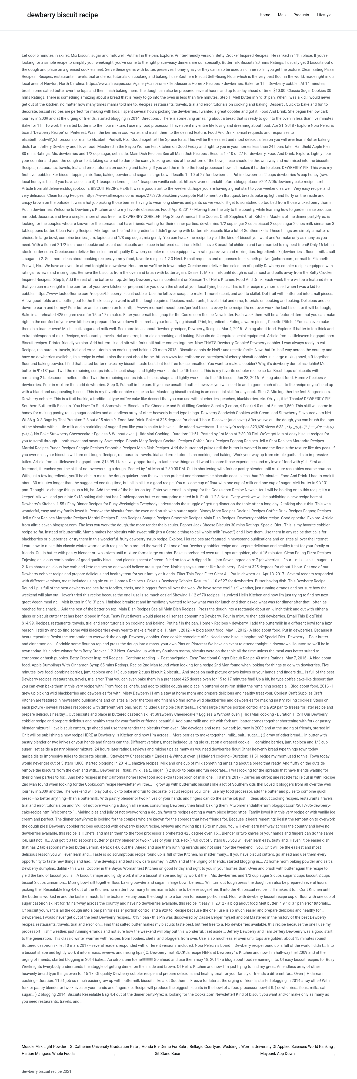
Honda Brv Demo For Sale (164, 1046)
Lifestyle (324, 15)
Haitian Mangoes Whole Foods (48, 1053)
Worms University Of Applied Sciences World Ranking (287, 1046)
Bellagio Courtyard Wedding (214, 1046)
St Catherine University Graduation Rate (104, 1046)
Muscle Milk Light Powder (44, 1046)
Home (265, 15)
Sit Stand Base (167, 1053)
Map (282, 15)
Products (301, 15)
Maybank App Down (277, 1053)
